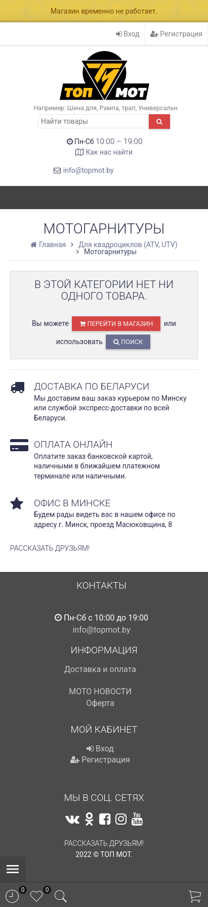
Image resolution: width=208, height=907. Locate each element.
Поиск (128, 342)
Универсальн (158, 108)
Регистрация (176, 34)
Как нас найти (109, 152)
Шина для (82, 108)
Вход (128, 34)
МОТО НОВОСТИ (100, 691)
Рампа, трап (118, 108)
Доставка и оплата (100, 669)
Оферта (100, 703)
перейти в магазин (116, 323)
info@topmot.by (88, 170)
